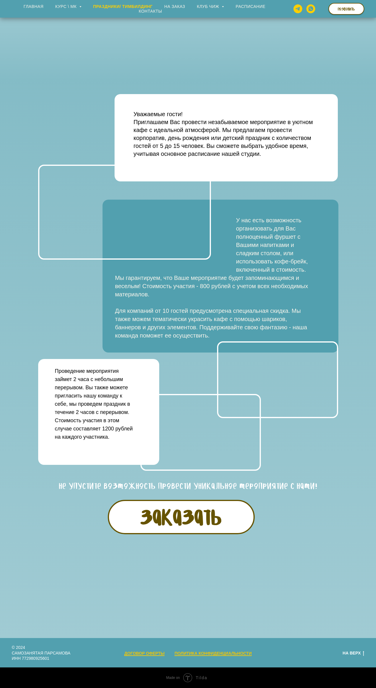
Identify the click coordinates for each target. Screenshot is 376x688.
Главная (33, 6)
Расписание (250, 6)
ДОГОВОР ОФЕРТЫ (144, 653)
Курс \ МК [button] (66, 6)
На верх (353, 653)
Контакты (150, 11)
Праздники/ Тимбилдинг (122, 6)
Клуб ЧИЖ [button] (208, 6)
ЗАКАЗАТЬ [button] (181, 516)
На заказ (174, 6)
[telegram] (297, 8)
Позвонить (346, 8)
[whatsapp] (310, 8)
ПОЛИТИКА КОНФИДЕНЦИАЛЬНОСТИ (212, 653)
